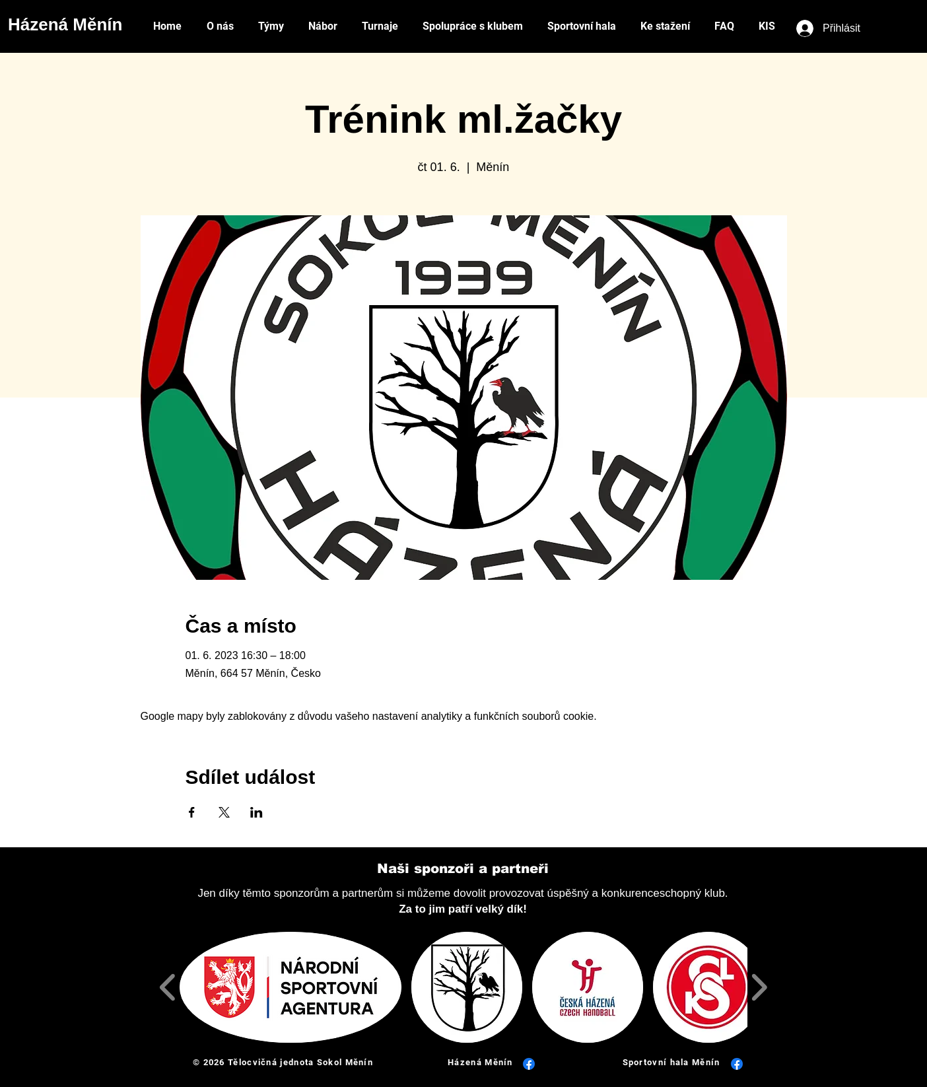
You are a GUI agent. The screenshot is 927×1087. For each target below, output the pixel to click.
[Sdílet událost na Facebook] (192, 812)
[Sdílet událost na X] (224, 812)
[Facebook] (529, 1064)
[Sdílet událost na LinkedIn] (256, 812)
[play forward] (759, 987)
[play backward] (168, 987)
